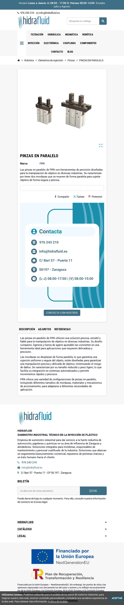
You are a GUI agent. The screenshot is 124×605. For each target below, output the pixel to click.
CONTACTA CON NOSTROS (62, 312)
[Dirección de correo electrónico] (48, 491)
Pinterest (95, 196)
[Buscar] (86, 21)
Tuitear (78, 196)
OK (93, 491)
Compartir (62, 196)
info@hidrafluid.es (48, 12)
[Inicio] (19, 60)
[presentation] (43, 512)
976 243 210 (25, 12)
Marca (23, 163)
